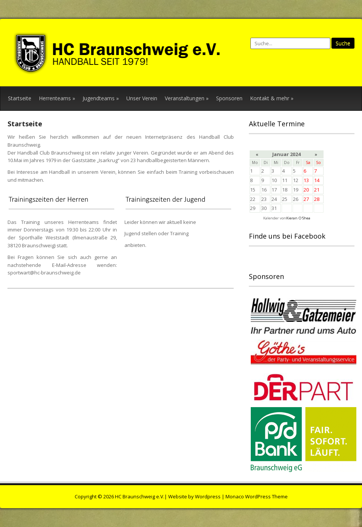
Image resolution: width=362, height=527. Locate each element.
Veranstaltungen (187, 98)
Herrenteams (57, 98)
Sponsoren (229, 98)
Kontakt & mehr (271, 98)
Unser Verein (141, 98)
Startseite (19, 98)
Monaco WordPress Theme (256, 496)
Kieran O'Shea (298, 218)
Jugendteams (101, 98)
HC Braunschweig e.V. (139, 496)
